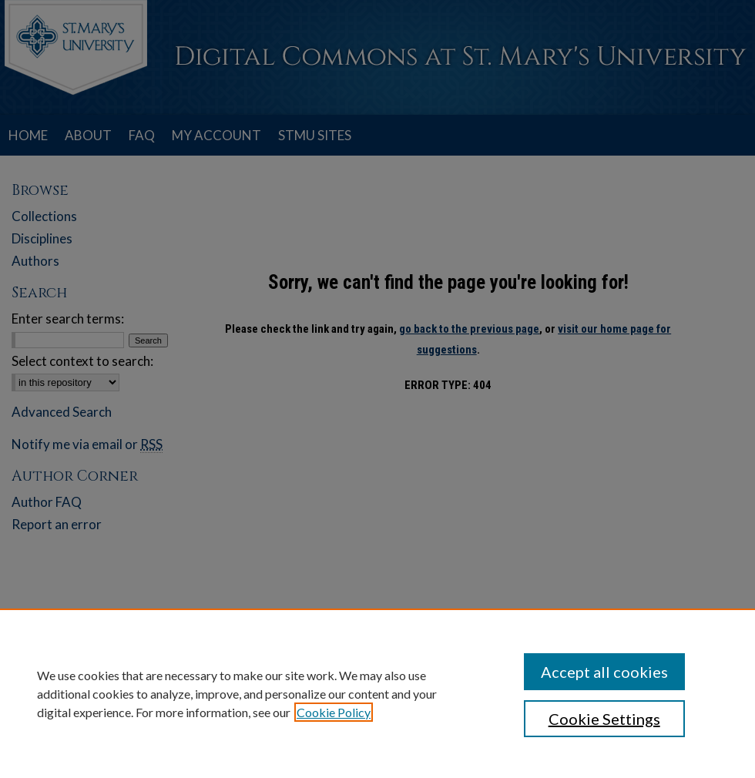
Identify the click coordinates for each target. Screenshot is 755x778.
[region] (377, 693)
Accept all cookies (604, 671)
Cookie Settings (604, 718)
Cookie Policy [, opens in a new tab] (334, 712)
